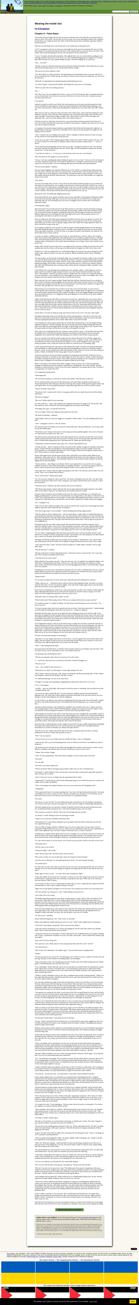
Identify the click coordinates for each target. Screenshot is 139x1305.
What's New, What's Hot (89, 3)
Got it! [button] (133, 1301)
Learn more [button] (93, 1301)
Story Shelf (44, 1)
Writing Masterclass (84, 1)
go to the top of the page (88, 1217)
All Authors (50, 6)
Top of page (10, 1253)
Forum (79, 3)
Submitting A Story (96, 1)
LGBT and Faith (30, 3)
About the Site (71, 3)
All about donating (34, 1)
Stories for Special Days (56, 1)
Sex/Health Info (132, 1)
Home (26, 1)
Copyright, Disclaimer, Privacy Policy (50, 1256)
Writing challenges (70, 1)
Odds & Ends (62, 3)
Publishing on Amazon (110, 1)
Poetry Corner (122, 1)
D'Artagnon (58, 6)
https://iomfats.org (32, 1256)
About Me (39, 3)
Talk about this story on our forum (69, 1210)
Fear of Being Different (50, 3)
